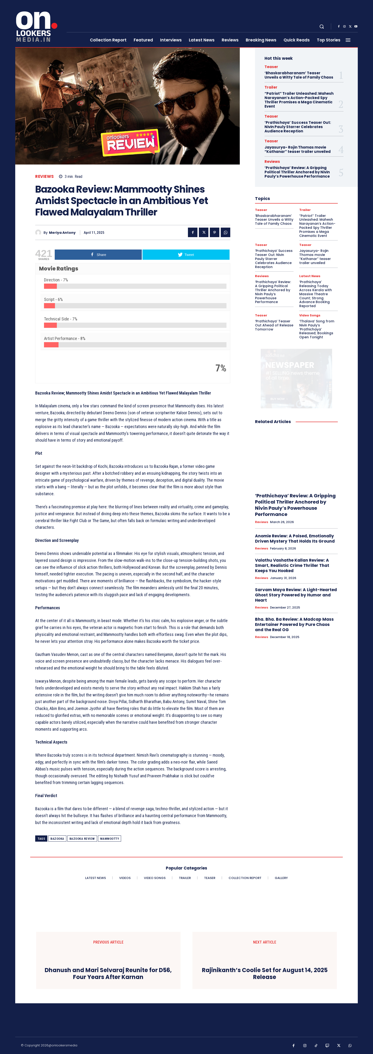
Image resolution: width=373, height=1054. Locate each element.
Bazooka (57, 838)
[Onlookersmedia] (38, 24)
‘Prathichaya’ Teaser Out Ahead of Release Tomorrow (274, 325)
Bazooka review (82, 838)
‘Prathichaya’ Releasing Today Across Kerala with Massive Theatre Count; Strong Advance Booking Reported (315, 294)
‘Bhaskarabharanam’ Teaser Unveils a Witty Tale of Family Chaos (299, 75)
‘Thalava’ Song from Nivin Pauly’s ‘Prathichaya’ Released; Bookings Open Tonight (316, 329)
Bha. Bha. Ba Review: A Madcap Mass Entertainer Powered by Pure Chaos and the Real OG (294, 624)
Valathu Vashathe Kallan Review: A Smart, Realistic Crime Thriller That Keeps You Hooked (292, 565)
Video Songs (309, 315)
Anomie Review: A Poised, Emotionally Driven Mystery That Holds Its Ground (295, 538)
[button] (321, 26)
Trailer (271, 87)
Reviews (44, 177)
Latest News (309, 276)
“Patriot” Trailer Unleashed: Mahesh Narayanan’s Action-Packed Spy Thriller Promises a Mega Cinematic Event (299, 100)
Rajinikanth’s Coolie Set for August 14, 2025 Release (265, 974)
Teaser (271, 67)
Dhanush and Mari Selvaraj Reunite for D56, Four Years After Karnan (108, 974)
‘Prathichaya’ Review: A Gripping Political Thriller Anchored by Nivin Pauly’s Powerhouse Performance (297, 172)
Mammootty (109, 838)
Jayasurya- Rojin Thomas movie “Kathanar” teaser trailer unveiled (298, 149)
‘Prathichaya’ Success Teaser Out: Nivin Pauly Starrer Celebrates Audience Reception (298, 127)
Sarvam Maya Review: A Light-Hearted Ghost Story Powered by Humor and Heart (296, 595)
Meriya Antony (62, 233)
